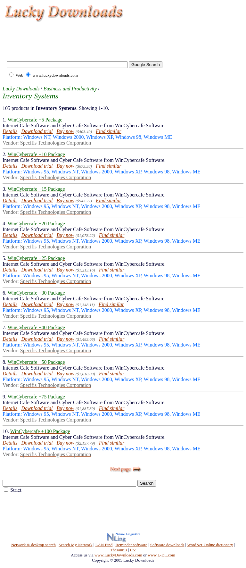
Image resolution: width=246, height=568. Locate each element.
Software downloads (167, 544)
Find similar (108, 131)
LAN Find (104, 544)
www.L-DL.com (161, 555)
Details (10, 131)
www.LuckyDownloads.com (118, 555)
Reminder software (131, 544)
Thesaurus (118, 549)
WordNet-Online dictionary (210, 544)
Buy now (65, 131)
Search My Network (75, 544)
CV (133, 549)
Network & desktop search (33, 544)
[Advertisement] (119, 38)
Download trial (37, 131)
